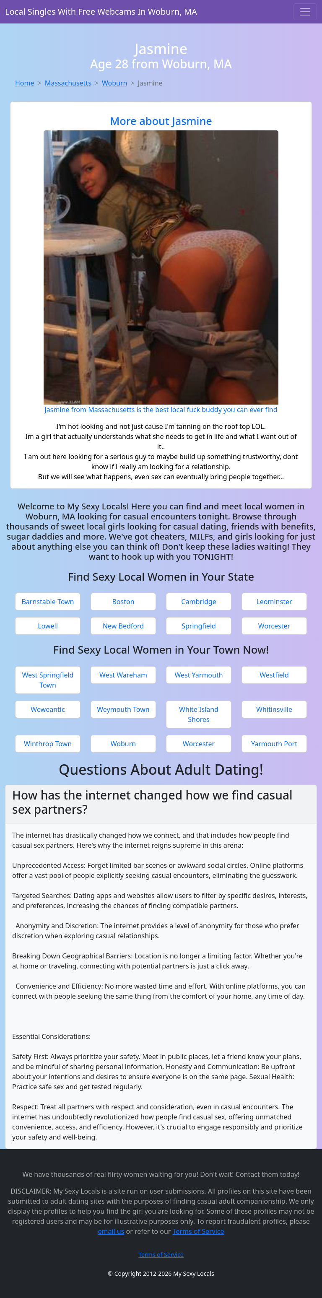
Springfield (199, 626)
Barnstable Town (47, 601)
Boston (123, 601)
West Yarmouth (198, 675)
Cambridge (198, 601)
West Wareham (123, 675)
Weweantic (48, 709)
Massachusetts (68, 83)
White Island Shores (198, 714)
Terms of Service (198, 1231)
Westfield (274, 675)
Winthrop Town (48, 743)
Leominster (274, 601)
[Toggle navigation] (305, 11)
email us (111, 1231)
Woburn (114, 83)
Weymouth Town (123, 709)
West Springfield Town (48, 680)
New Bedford (123, 626)
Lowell (48, 626)
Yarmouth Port (274, 743)
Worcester (274, 626)
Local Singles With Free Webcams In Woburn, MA (101, 11)
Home (24, 83)
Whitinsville (274, 709)
